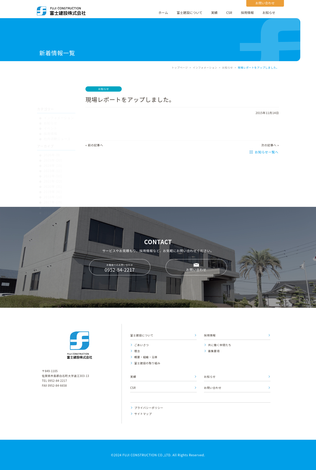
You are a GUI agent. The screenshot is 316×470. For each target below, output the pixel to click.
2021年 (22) (53, 162)
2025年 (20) (53, 141)
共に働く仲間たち (219, 345)
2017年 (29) (53, 183)
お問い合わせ (196, 269)
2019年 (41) (53, 173)
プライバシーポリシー (148, 408)
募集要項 (214, 351)
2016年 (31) (53, 189)
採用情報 (247, 12)
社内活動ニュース (57, 120)
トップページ (180, 67)
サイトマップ (143, 414)
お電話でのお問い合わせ (119, 268)
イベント (50, 110)
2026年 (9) (52, 136)
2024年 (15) (53, 147)
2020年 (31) (53, 168)
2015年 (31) (53, 194)
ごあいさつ (141, 345)
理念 (137, 351)
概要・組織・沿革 (145, 357)
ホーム (163, 12)
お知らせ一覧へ (266, 152)
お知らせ (268, 12)
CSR (229, 12)
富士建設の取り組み (147, 363)
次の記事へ (268, 145)
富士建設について (190, 12)
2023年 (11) (53, 152)
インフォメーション (205, 67)
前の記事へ (95, 145)
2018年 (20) (53, 178)
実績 (214, 12)
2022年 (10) (53, 157)
